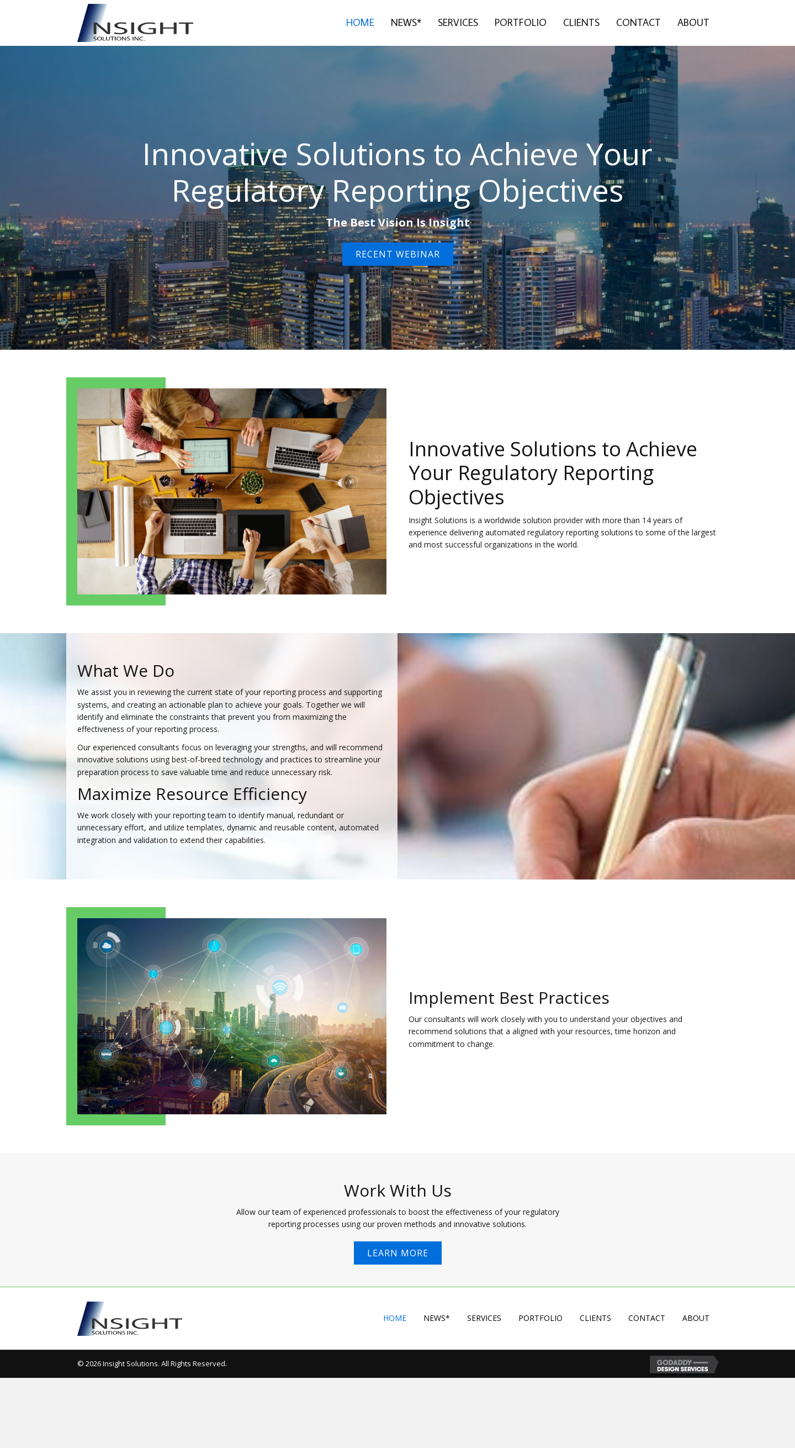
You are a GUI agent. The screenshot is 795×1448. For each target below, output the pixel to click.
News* (436, 1318)
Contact (646, 1318)
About (695, 1318)
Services (484, 1318)
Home (394, 1318)
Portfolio (540, 1318)
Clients (595, 1318)
